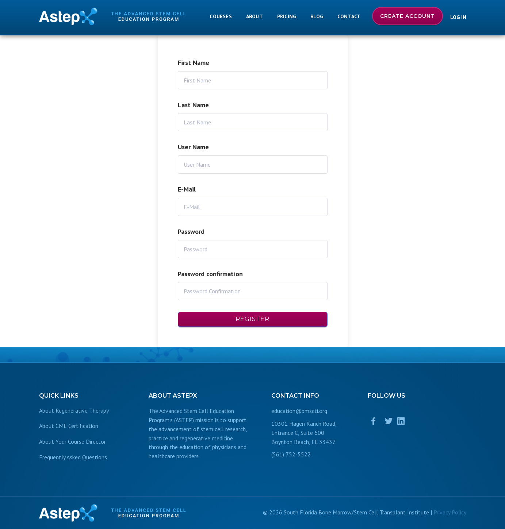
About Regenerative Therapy (74, 410)
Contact (348, 16)
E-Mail (187, 189)
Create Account (407, 16)
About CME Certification (68, 425)
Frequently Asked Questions (73, 457)
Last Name (193, 105)
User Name (193, 147)
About (254, 16)
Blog (316, 16)
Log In (458, 17)
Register (252, 319)
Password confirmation (210, 274)
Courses (221, 16)
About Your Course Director (72, 441)
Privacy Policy (449, 512)
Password (191, 231)
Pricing (286, 16)
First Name (193, 62)
